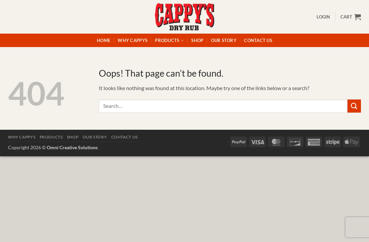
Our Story (224, 40)
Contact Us (258, 40)
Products (169, 40)
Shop (197, 40)
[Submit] (354, 106)
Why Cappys (133, 40)
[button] (323, 17)
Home (103, 40)
